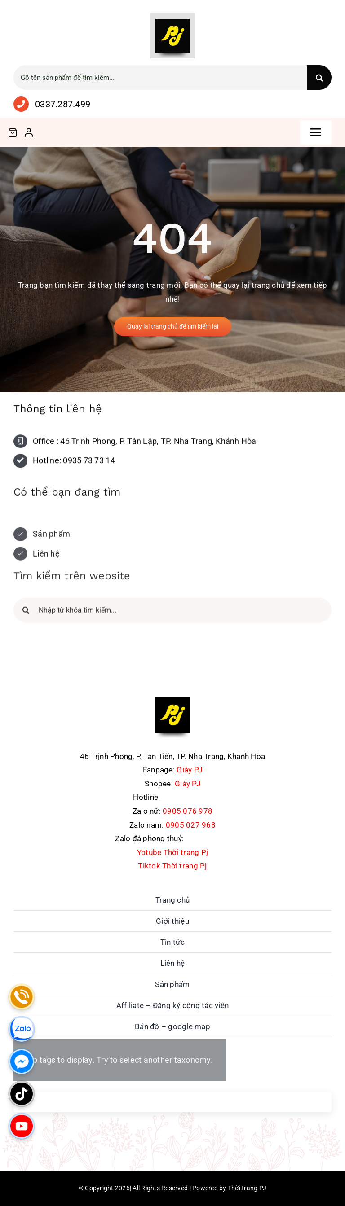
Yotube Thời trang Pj (172, 852)
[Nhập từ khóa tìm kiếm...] (172, 613)
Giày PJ (189, 769)
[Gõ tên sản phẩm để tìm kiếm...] (160, 77)
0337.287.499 (62, 104)
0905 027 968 (191, 824)
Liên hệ (46, 556)
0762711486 (207, 838)
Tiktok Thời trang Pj (172, 865)
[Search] (319, 77)
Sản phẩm (51, 537)
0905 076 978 (187, 811)
